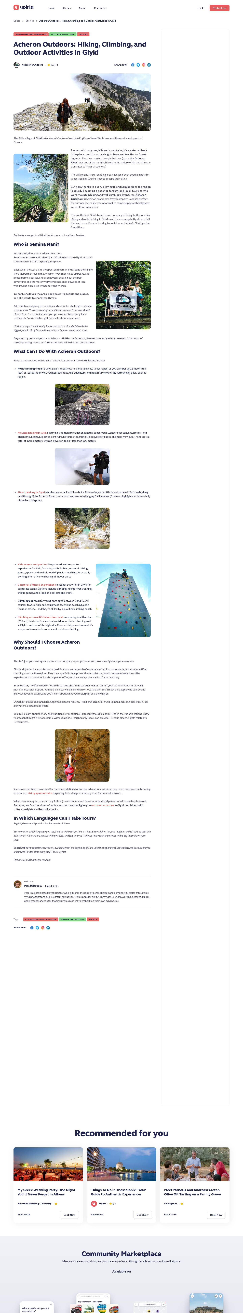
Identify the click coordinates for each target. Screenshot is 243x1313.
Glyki (39, 138)
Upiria (17, 20)
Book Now (69, 1214)
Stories (30, 20)
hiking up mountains (40, 793)
